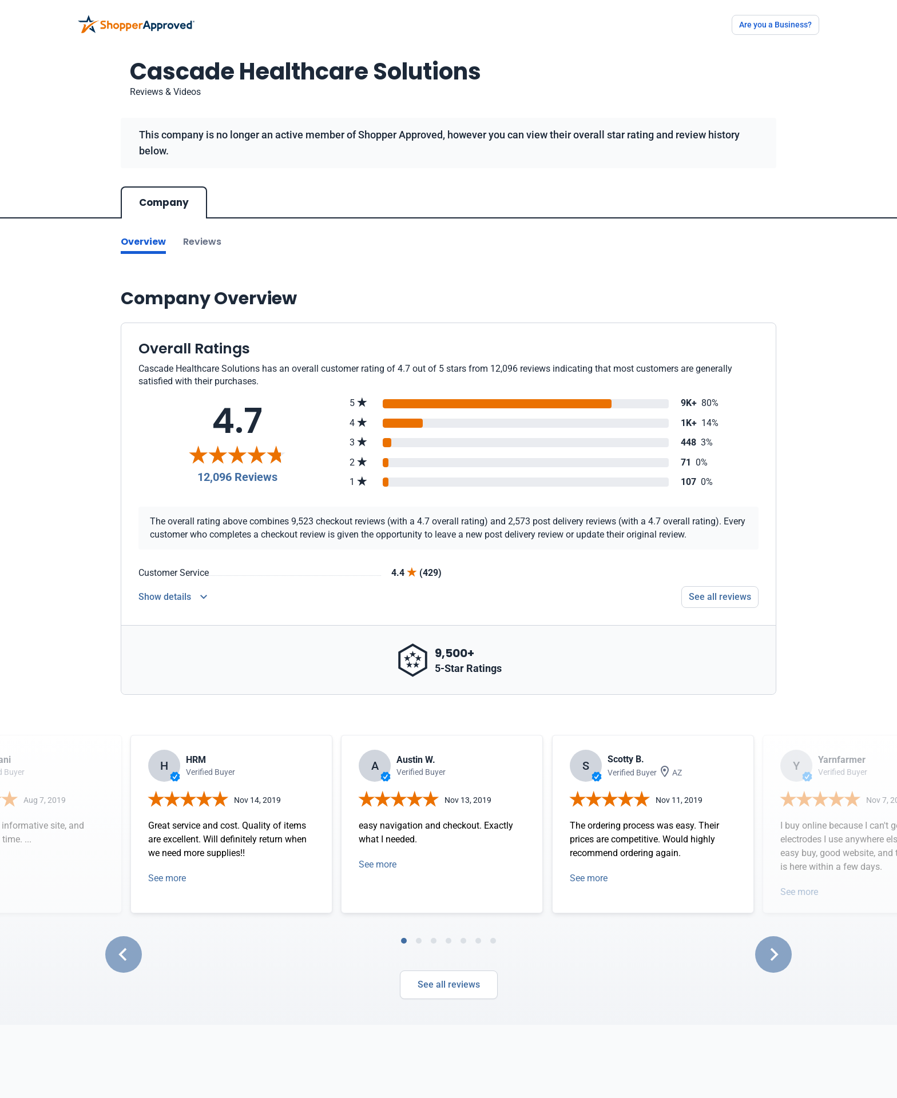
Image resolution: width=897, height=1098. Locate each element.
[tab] (404, 941)
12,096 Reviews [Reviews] (237, 477)
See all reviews (449, 984)
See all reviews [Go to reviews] (720, 596)
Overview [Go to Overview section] (143, 241)
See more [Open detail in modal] (167, 878)
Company (164, 202)
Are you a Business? (775, 24)
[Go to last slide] (123, 954)
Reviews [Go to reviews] (202, 241)
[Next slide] (773, 954)
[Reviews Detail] (172, 597)
